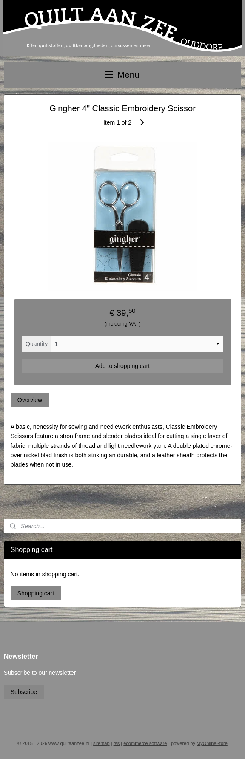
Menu (122, 74)
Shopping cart (35, 593)
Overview (29, 399)
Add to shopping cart (122, 366)
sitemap (101, 743)
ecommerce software (145, 743)
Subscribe (24, 691)
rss (117, 743)
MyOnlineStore (212, 743)
